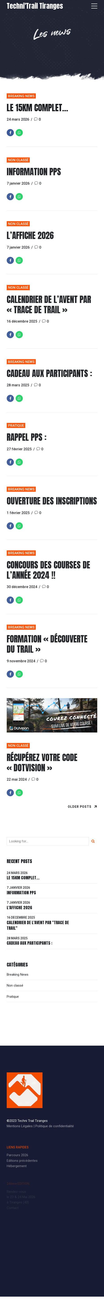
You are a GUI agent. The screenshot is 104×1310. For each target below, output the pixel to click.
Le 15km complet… (37, 107)
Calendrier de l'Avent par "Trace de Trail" (38, 925)
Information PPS (34, 177)
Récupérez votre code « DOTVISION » (42, 768)
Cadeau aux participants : (49, 378)
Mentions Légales (20, 1126)
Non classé (18, 165)
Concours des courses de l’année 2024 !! (48, 575)
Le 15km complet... (23, 878)
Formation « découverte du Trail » (47, 649)
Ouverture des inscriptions (52, 506)
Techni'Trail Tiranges (35, 6)
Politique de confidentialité (54, 1126)
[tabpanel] (52, 720)
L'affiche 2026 (19, 908)
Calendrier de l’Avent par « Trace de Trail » (49, 309)
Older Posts (79, 806)
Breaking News (21, 96)
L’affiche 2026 (30, 240)
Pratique (16, 431)
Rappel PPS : (27, 442)
